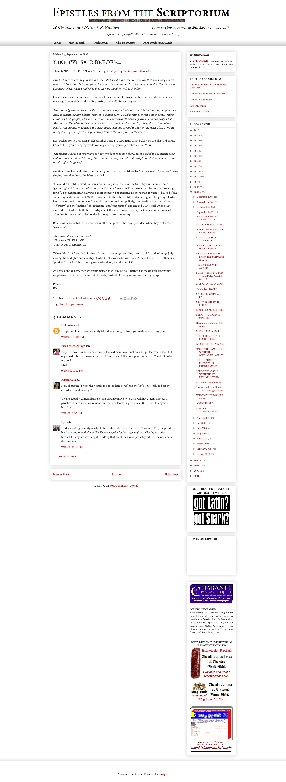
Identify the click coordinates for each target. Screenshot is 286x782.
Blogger (163, 774)
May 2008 (202, 433)
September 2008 (205, 212)
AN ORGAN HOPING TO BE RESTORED (209, 231)
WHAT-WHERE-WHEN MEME (209, 397)
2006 (197, 465)
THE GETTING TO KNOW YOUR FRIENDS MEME (206, 363)
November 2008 (205, 202)
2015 (196, 156)
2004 (197, 476)
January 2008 (203, 454)
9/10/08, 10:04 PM (72, 337)
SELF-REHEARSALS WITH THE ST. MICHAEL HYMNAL (208, 374)
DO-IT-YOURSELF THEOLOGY (206, 239)
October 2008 (204, 207)
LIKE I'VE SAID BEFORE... (210, 310)
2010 (196, 182)
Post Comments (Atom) (124, 486)
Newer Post (61, 474)
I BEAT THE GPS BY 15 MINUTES (208, 316)
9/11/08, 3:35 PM (71, 413)
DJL (63, 422)
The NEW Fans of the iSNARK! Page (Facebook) (208, 86)
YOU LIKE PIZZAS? (206, 289)
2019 (196, 135)
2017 (196, 145)
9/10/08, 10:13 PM (72, 371)
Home (57, 42)
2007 (197, 460)
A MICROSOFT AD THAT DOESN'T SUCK (210, 247)
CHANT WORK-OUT (207, 331)
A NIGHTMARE (204, 403)
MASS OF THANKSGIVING (207, 410)
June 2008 (202, 428)
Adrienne (67, 380)
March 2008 (203, 443)
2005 (197, 471)
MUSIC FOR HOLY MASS (210, 224)
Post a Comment (68, 456)
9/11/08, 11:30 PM (72, 447)
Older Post (170, 474)
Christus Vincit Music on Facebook (207, 93)
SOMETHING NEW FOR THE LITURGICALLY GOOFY (209, 276)
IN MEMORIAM (199, 54)
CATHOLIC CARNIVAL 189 (208, 295)
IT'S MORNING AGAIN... (209, 382)
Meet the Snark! (77, 42)
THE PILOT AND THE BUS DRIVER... (208, 337)
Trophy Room (100, 42)
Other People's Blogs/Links (157, 42)
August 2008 (203, 418)
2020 (197, 130)
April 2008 (202, 438)
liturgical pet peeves (71, 304)
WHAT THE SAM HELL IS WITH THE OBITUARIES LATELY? (210, 352)
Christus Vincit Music (201, 99)
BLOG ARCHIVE (200, 124)
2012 (196, 171)
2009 (197, 187)
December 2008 (205, 196)
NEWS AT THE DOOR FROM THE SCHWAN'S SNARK (210, 257)
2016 (196, 151)
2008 (197, 192)
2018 (196, 140)
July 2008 (202, 423)
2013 (196, 166)
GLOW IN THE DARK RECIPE (208, 303)
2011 (196, 176)
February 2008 (204, 448)
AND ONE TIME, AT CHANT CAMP (207, 218)
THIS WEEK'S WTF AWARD (207, 266)
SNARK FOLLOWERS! (203, 539)
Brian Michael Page (73, 346)
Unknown (67, 325)
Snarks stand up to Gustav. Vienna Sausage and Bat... (210, 389)
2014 (196, 161)
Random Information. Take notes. (209, 324)
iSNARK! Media (198, 105)
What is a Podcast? (125, 42)
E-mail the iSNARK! (200, 111)
